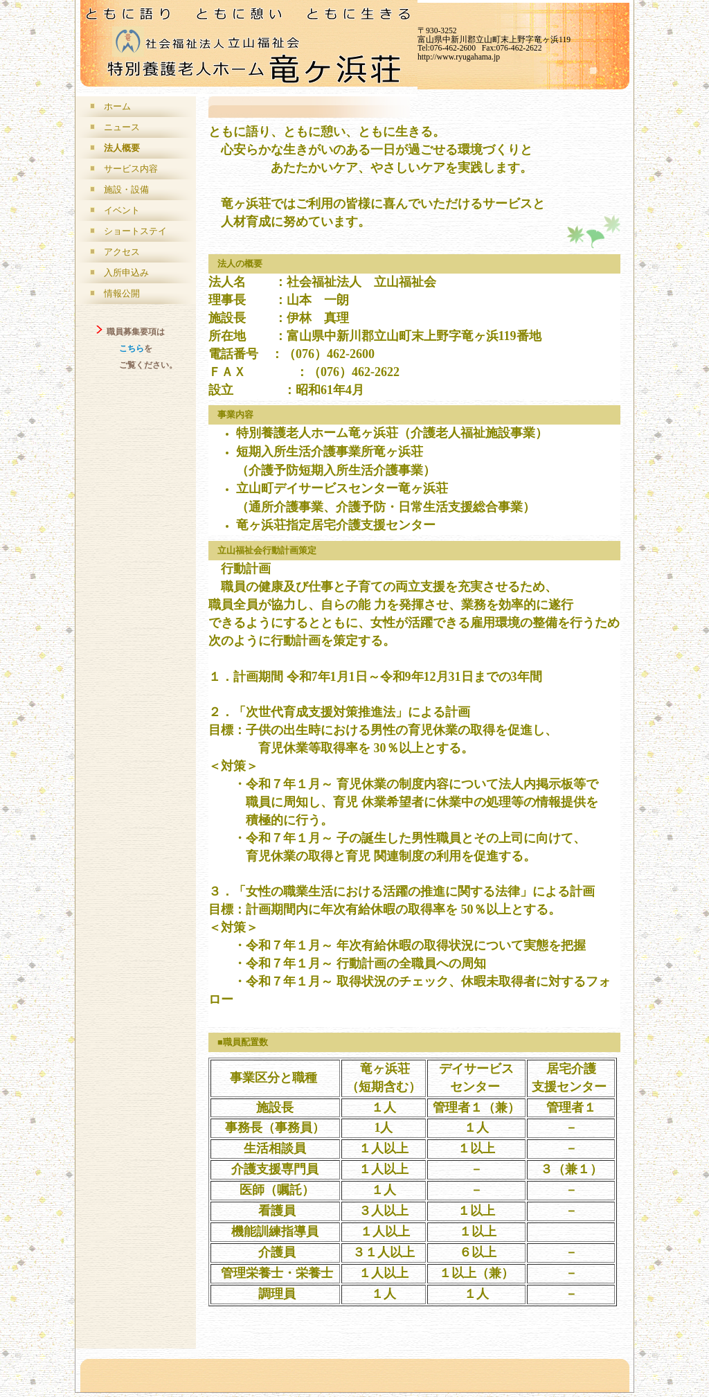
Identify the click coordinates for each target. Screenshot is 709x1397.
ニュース (122, 127)
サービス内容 (131, 168)
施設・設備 (126, 189)
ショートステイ (135, 231)
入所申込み (126, 272)
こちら (131, 348)
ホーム (117, 106)
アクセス (122, 252)
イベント (122, 210)
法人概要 (122, 148)
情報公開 (122, 293)
